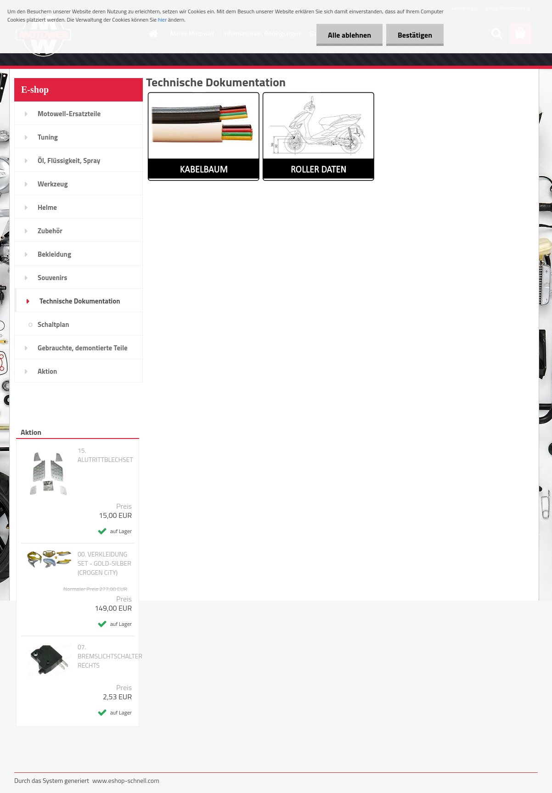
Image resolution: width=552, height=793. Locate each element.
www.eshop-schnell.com (125, 780)
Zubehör (50, 230)
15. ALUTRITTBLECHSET (105, 455)
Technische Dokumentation (79, 301)
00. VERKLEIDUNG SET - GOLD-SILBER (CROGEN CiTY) (104, 563)
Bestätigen (415, 34)
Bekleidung (54, 254)
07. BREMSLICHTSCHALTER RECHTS (110, 656)
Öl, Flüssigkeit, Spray (69, 160)
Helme (47, 207)
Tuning (48, 137)
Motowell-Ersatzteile (69, 113)
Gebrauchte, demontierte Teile (83, 348)
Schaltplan (53, 324)
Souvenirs (52, 277)
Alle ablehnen (349, 34)
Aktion (47, 371)
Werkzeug (53, 184)
